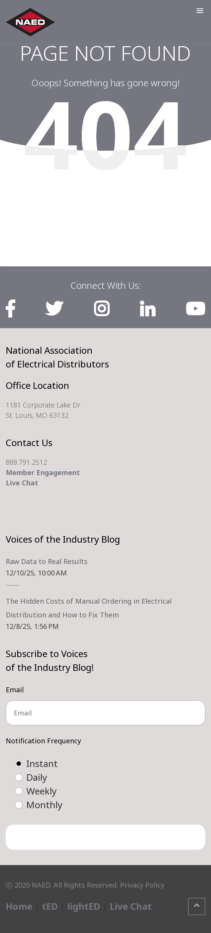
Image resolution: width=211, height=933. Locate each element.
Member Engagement (43, 472)
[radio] (113, 763)
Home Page (105, 198)
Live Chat (22, 482)
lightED (83, 906)
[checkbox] (105, 784)
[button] (200, 11)
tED (50, 906)
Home (19, 906)
